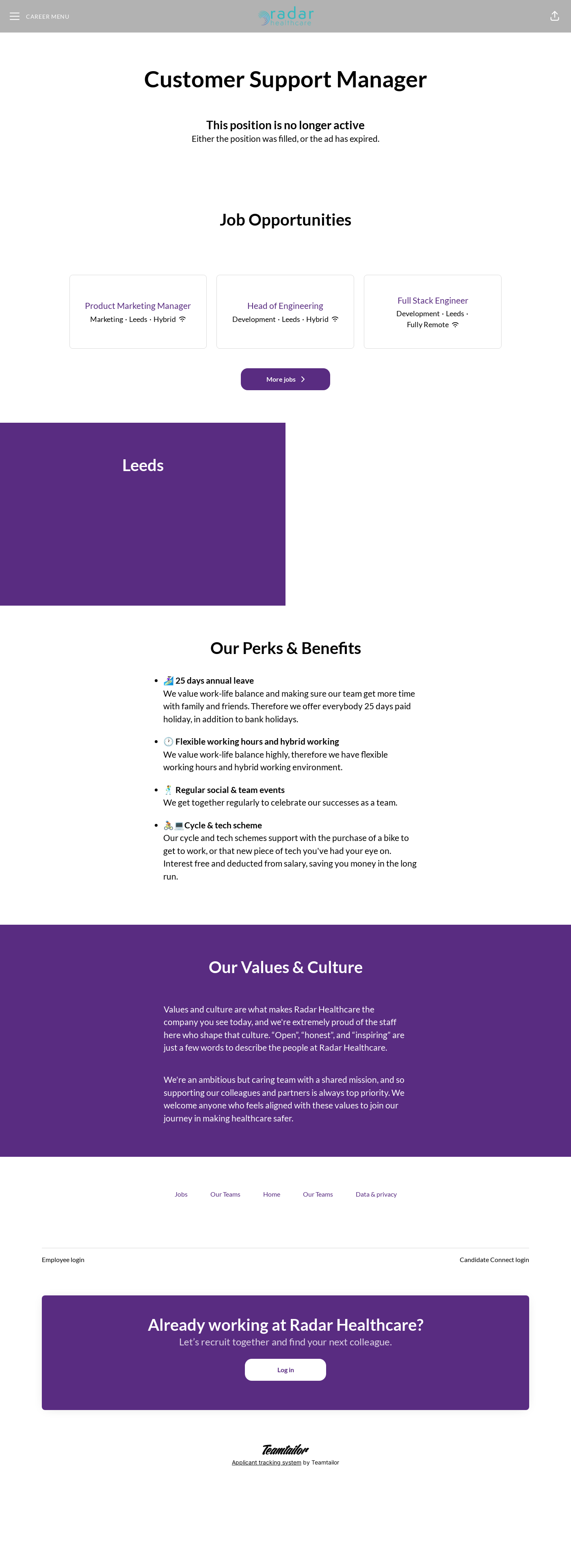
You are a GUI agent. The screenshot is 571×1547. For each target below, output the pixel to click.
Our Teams (225, 1194)
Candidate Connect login (494, 1259)
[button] (554, 16)
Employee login (63, 1259)
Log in (285, 1369)
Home (271, 1194)
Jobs (181, 1194)
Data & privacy (376, 1194)
